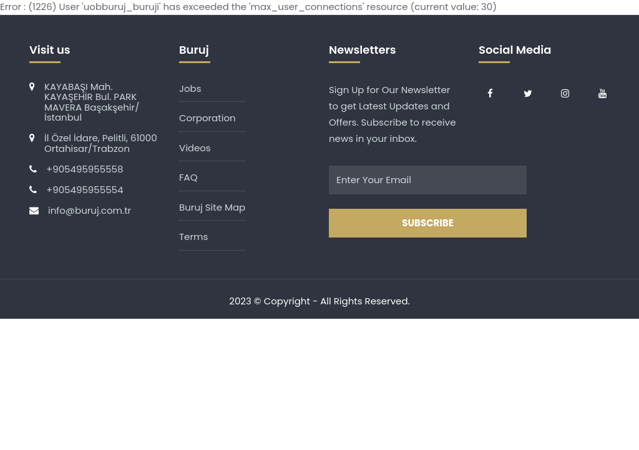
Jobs (190, 88)
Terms (193, 236)
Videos (195, 147)
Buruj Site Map (212, 207)
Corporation (207, 117)
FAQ (188, 177)
